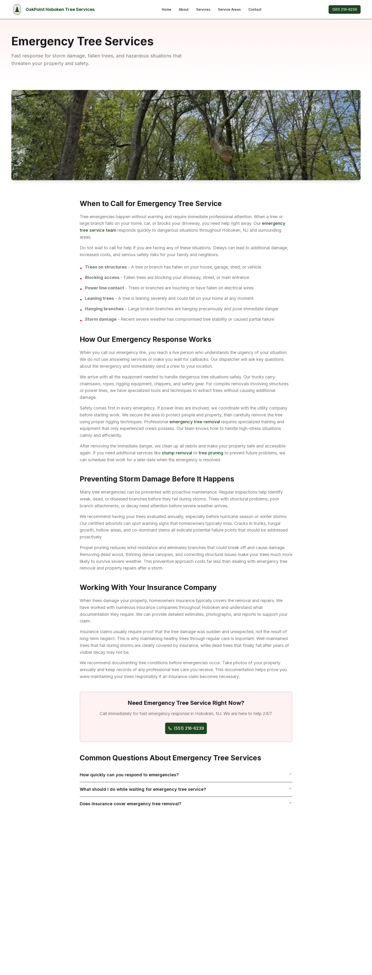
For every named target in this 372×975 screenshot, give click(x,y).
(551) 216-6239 (344, 9)
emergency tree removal (194, 421)
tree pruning (211, 452)
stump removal (177, 452)
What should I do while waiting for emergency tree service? (186, 789)
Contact (254, 9)
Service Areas (229, 9)
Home (166, 9)
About (184, 9)
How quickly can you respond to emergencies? (186, 774)
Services (203, 9)
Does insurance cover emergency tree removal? (186, 803)
